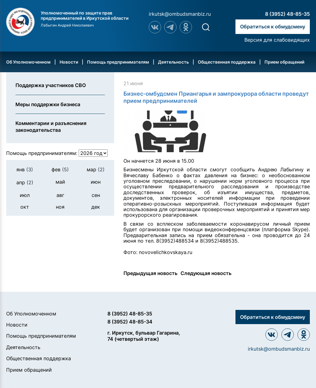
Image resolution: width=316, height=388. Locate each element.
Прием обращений (284, 62)
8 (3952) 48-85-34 (129, 321)
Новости (69, 62)
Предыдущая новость (150, 273)
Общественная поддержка (227, 62)
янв (24, 169)
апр (24, 182)
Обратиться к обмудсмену (272, 26)
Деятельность (173, 62)
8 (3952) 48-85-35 (287, 14)
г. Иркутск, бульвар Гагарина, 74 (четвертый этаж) (143, 336)
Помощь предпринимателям (118, 62)
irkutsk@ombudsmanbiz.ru (180, 14)
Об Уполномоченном (28, 62)
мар (96, 169)
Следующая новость (206, 273)
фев (60, 169)
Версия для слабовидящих (277, 40)
